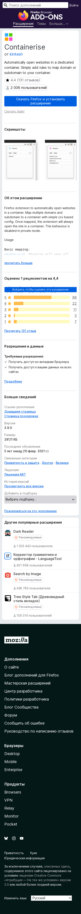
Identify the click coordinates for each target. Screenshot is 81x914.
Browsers (12, 792)
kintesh (16, 54)
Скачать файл (14, 111)
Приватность (14, 853)
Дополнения (16, 659)
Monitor (11, 816)
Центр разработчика (23, 691)
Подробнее (13, 381)
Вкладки (62, 463)
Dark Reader (23, 531)
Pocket (10, 824)
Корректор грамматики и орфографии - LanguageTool (37, 557)
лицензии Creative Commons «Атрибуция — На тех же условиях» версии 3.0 (37, 880)
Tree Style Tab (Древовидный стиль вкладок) (38, 599)
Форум (10, 715)
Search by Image (27, 574)
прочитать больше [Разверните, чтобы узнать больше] (18, 263)
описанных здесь (57, 866)
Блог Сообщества (21, 707)
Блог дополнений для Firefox (31, 675)
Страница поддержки (21, 416)
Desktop (12, 753)
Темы (41, 23)
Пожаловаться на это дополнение (30, 511)
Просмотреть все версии (24, 486)
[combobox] (35, 5)
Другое (47, 463)
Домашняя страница (20, 411)
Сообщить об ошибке (24, 723)
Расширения (23, 23)
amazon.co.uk (14, 253)
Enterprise (13, 769)
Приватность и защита (21, 463)
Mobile (10, 761)
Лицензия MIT (15, 474)
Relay (9, 808)
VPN (8, 800)
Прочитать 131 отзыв (20, 331)
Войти (74, 5)
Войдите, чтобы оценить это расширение (40, 289)
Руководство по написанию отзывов (38, 731)
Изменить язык (15, 898)
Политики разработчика (26, 699)
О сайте (11, 667)
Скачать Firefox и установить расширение (40, 101)
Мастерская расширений (27, 683)
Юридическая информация (24, 858)
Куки (33, 853)
